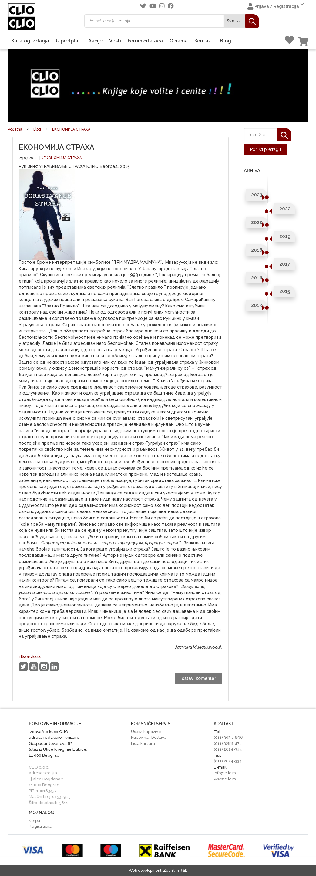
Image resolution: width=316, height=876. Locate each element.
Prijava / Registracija (276, 6)
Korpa (34, 820)
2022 (285, 209)
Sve (234, 21)
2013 (256, 305)
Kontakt (203, 41)
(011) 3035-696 (228, 737)
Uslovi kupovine (146, 731)
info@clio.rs (225, 773)
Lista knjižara (143, 743)
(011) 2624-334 (228, 761)
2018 (256, 250)
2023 (256, 195)
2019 (285, 236)
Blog (225, 41)
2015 (284, 291)
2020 (257, 222)
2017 (284, 264)
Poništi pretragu (265, 149)
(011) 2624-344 (228, 749)
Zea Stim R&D (175, 870)
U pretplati (69, 41)
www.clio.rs (225, 779)
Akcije (95, 41)
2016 (256, 277)
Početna (15, 129)
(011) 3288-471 (227, 743)
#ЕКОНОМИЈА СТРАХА (61, 158)
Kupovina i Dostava (148, 737)
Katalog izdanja (30, 41)
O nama (179, 41)
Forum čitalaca (145, 41)
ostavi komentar (199, 678)
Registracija (40, 826)
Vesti (115, 41)
